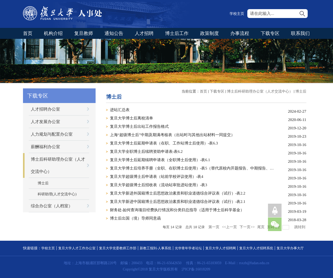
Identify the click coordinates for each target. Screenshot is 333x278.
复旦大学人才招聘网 (220, 248)
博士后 (300, 91)
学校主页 (237, 14)
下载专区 (270, 33)
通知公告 (113, 33)
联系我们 (300, 33)
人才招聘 (144, 33)
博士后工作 (177, 33)
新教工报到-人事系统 (155, 248)
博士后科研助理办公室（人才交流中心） (260, 91)
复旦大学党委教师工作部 (117, 248)
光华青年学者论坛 (188, 248)
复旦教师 (83, 33)
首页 (27, 33)
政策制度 (209, 33)
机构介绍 (53, 33)
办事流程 (239, 33)
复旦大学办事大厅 (290, 248)
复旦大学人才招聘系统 (256, 248)
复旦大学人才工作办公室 (77, 248)
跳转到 (300, 227)
